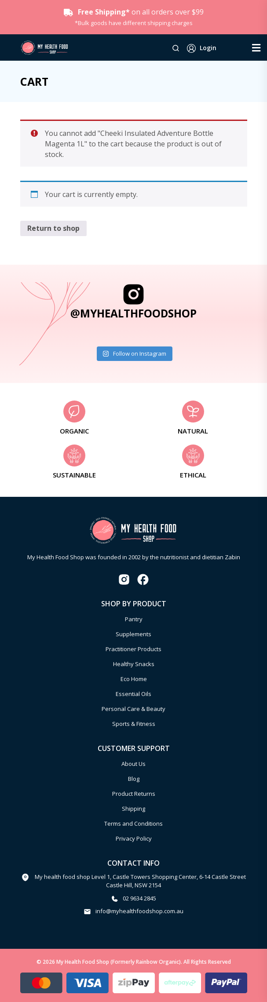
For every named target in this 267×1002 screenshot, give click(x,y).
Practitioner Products (133, 649)
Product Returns (133, 794)
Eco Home (134, 679)
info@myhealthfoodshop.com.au (139, 911)
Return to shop (53, 228)
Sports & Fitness (133, 724)
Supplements (133, 634)
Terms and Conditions (133, 823)
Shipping (133, 809)
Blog (133, 779)
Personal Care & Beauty (133, 709)
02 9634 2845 (139, 898)
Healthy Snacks (133, 664)
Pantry (134, 619)
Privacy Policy (134, 838)
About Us (133, 764)
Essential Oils (133, 694)
